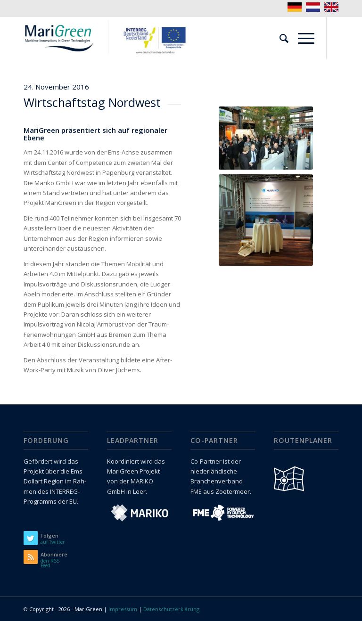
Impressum (122, 609)
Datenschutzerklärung (171, 609)
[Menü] (301, 38)
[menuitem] (279, 38)
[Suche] (279, 38)
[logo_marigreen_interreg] (109, 38)
